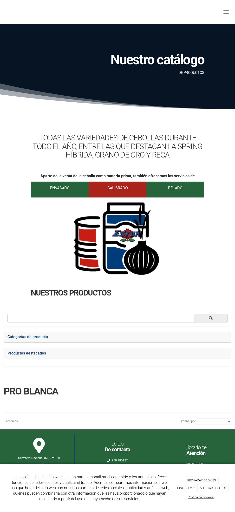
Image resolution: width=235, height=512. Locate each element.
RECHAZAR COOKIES (201, 480)
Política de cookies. (201, 497)
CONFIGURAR (185, 488)
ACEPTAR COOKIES (213, 488)
